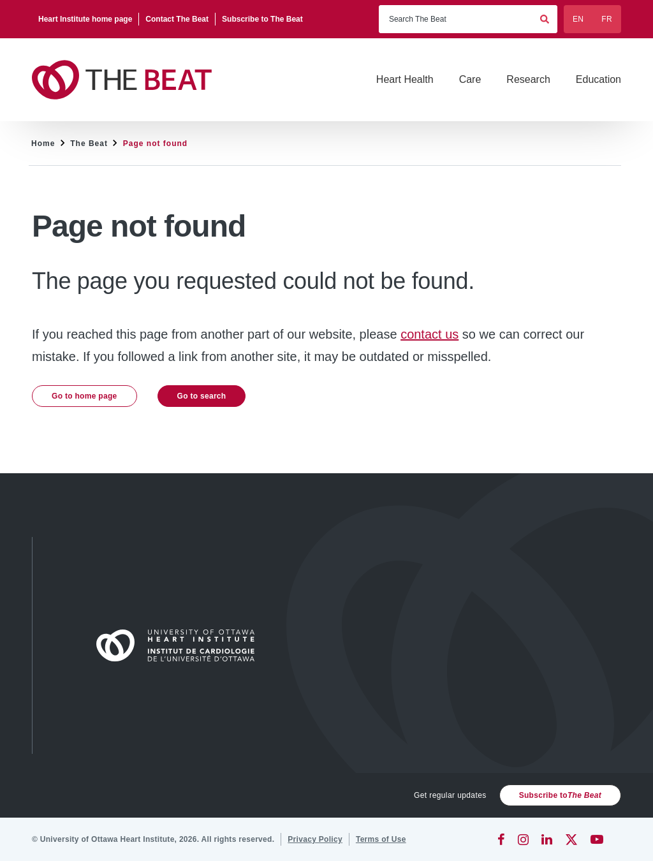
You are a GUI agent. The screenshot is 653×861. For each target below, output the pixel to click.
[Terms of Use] (381, 839)
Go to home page (84, 396)
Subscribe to (560, 795)
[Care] (470, 79)
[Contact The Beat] (177, 19)
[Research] (528, 79)
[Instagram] (523, 839)
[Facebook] (501, 839)
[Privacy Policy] (315, 839)
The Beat (89, 143)
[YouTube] (597, 839)
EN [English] (578, 19)
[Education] (598, 79)
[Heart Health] (405, 79)
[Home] (181, 645)
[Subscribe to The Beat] (262, 19)
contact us (429, 334)
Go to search (201, 396)
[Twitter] (571, 839)
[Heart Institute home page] (85, 19)
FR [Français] (606, 19)
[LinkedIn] (546, 839)
